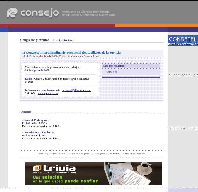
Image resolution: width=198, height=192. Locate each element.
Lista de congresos (80, 153)
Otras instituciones (134, 153)
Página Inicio (57, 153)
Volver (42, 153)
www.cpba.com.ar (48, 93)
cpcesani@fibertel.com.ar (76, 90)
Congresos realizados (107, 153)
